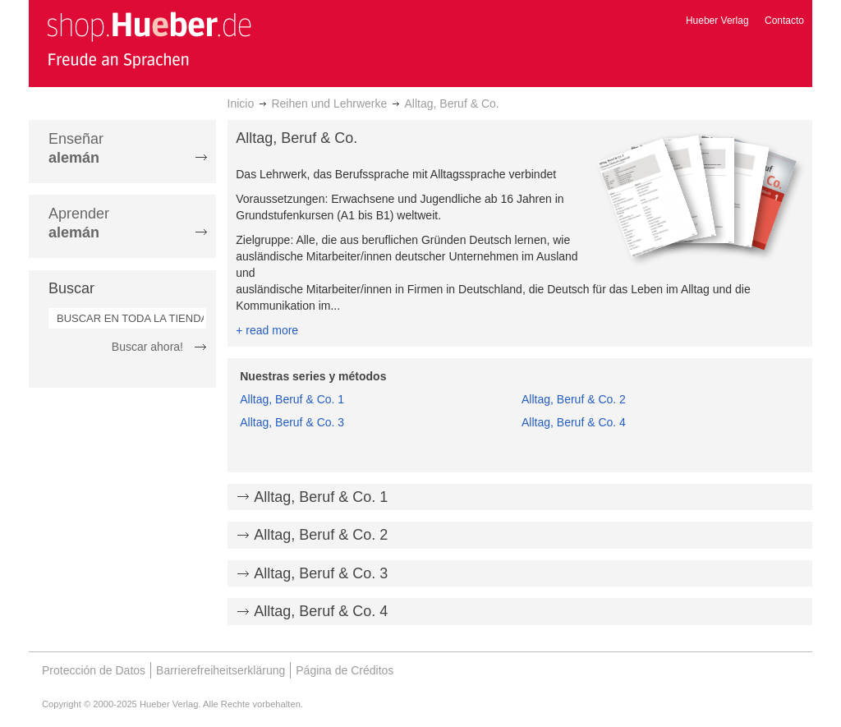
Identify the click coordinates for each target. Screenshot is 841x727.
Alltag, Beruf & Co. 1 (292, 399)
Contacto (784, 20)
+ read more (267, 330)
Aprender (78, 223)
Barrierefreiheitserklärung (220, 670)
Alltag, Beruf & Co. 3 (292, 422)
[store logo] (148, 39)
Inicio (241, 103)
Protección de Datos (93, 670)
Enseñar (75, 148)
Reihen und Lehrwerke (329, 103)
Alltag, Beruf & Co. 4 (574, 422)
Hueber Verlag (717, 20)
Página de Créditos (344, 670)
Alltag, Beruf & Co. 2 (574, 399)
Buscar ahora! (147, 346)
